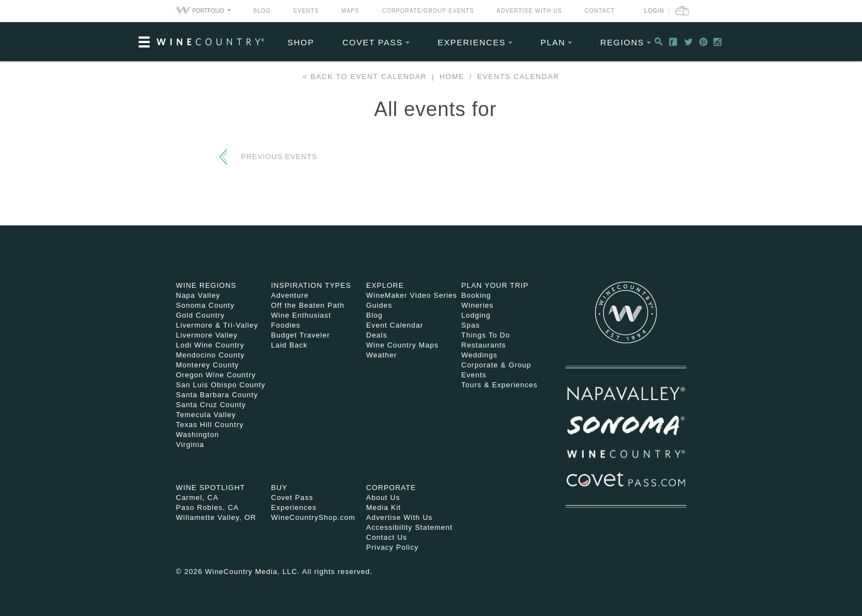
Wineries (477, 305)
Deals (376, 335)
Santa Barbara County (217, 395)
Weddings (479, 355)
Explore (385, 285)
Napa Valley (198, 295)
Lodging (475, 315)
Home (452, 76)
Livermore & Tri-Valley (217, 325)
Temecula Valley (206, 414)
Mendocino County (210, 355)
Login (654, 11)
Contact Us (386, 537)
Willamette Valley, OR (216, 517)
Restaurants (483, 345)
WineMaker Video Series (411, 295)
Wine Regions (206, 285)
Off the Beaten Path (308, 305)
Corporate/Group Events (428, 11)
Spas (470, 325)
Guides (379, 305)
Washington (197, 434)
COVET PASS (372, 42)
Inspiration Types (311, 285)
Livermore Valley (207, 335)
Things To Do (485, 335)
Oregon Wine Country (216, 375)
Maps (350, 11)
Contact (600, 11)
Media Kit (383, 507)
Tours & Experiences (499, 385)
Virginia (190, 444)
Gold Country (200, 315)
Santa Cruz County (211, 405)
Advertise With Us (529, 11)
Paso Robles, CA (207, 507)
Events (306, 11)
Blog (262, 11)
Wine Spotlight (210, 487)
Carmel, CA (197, 497)
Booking (476, 295)
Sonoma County (205, 305)
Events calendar (518, 76)
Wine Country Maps (402, 345)
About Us (383, 497)
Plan (553, 42)
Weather (381, 355)
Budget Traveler (300, 335)
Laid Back (289, 345)
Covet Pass (292, 497)
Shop (301, 42)
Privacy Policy (392, 547)
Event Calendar (395, 325)
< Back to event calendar (365, 76)
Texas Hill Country (210, 424)
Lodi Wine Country (210, 345)
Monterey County (207, 365)
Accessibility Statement (409, 527)
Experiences (472, 42)
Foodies (285, 325)
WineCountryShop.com (313, 517)
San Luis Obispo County (221, 385)
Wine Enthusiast (301, 315)
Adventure (290, 295)
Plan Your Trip (494, 285)
